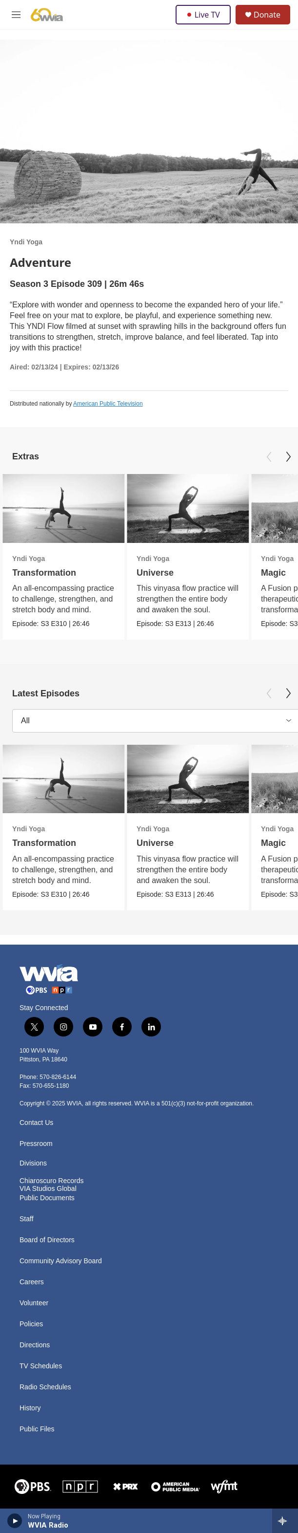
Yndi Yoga (26, 242)
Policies (31, 1324)
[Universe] (188, 508)
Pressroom (36, 1143)
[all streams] (285, 1521)
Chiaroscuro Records (52, 1181)
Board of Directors (47, 1240)
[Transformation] (63, 508)
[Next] (288, 457)
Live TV (203, 14)
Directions (35, 1345)
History (30, 1408)
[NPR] (80, 1486)
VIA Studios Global (48, 1188)
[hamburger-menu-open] (16, 14)
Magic (273, 573)
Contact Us (36, 1122)
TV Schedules (41, 1366)
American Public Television (108, 403)
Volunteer (34, 1303)
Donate (267, 14)
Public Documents (47, 1198)
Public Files (37, 1429)
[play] (15, 1521)
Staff (27, 1219)
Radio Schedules (45, 1387)
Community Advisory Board (61, 1261)
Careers (32, 1282)
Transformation (44, 573)
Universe (155, 573)
